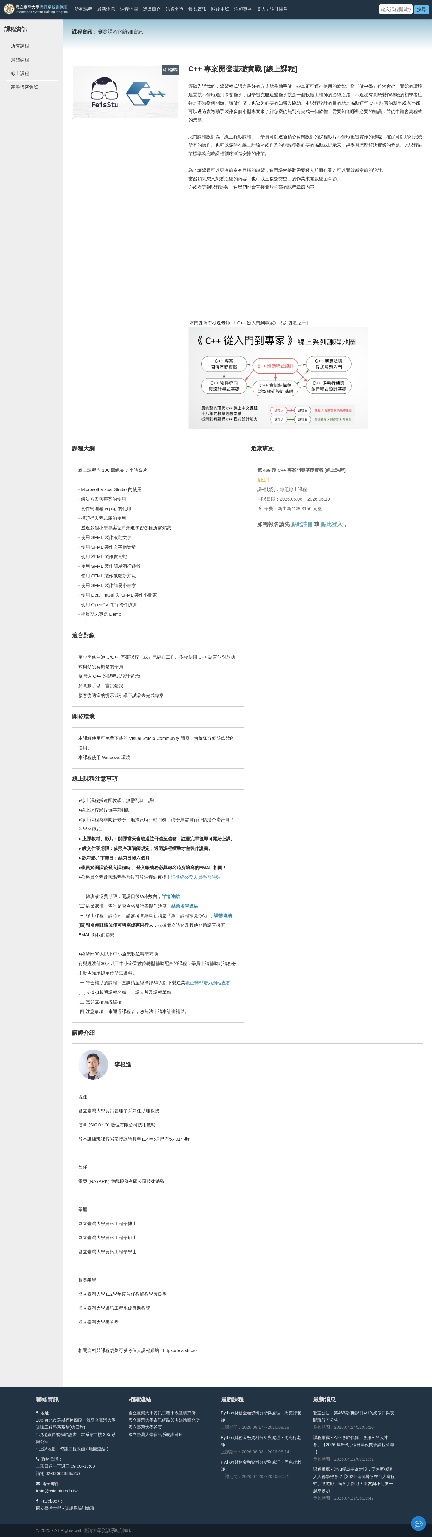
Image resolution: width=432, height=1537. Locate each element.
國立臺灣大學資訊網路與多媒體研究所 (164, 1420)
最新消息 (106, 9)
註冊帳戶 (279, 9)
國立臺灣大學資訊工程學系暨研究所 (162, 1412)
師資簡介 (152, 9)
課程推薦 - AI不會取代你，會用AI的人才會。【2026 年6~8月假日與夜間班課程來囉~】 (353, 1444)
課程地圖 (129, 9)
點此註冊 (302, 524)
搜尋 (421, 9)
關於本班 (220, 9)
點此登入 (332, 524)
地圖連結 (97, 1448)
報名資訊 (197, 9)
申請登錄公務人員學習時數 (193, 877)
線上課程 (20, 73)
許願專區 (243, 9)
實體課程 (20, 59)
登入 (261, 9)
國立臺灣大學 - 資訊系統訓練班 (65, 1508)
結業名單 (175, 9)
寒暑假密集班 (24, 87)
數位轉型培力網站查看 (207, 982)
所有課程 (83, 9)
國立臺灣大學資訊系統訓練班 (155, 1434)
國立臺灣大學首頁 (145, 1427)
